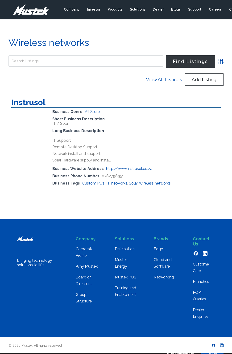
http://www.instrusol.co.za (129, 168)
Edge (158, 249)
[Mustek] (28, 10)
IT (108, 183)
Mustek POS (125, 277)
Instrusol (28, 102)
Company (71, 10)
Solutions (137, 10)
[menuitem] (71, 10)
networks (119, 183)
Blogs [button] (175, 10)
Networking (164, 277)
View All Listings (164, 79)
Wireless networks (155, 183)
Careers (215, 10)
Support (194, 10)
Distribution (125, 249)
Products (115, 10)
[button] (196, 254)
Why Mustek (87, 266)
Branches (201, 281)
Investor (93, 10)
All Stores (93, 111)
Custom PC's (93, 183)
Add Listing (204, 79)
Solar (133, 183)
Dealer (158, 10)
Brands (161, 238)
